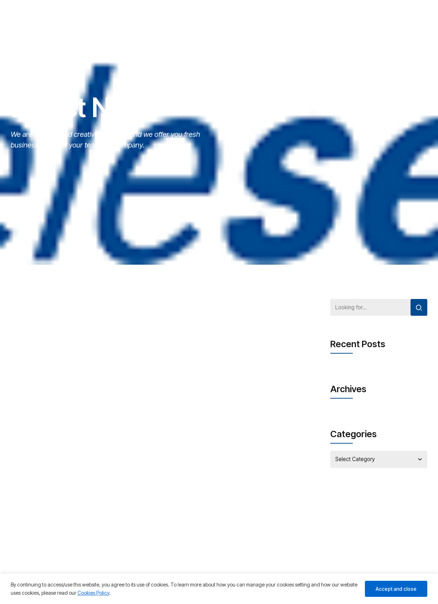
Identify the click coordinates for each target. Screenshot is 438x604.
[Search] (418, 308)
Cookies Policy (93, 593)
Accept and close (396, 589)
